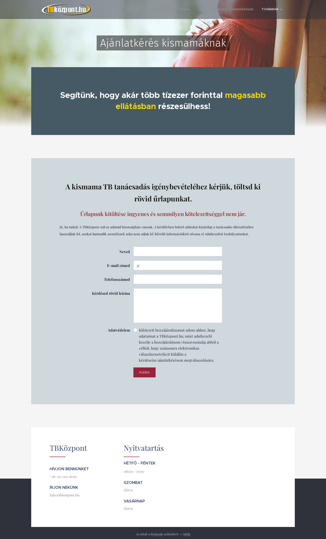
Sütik (186, 534)
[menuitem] (152, 9)
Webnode (157, 534)
